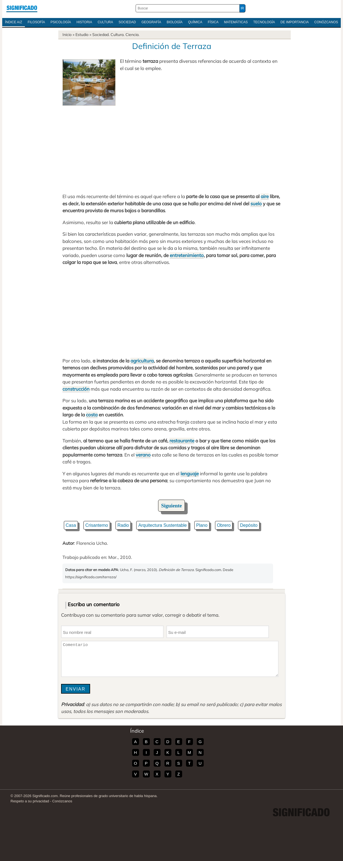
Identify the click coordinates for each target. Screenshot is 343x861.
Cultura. (117, 34)
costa (92, 414)
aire (265, 196)
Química (195, 22)
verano (143, 455)
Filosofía (36, 22)
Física (213, 22)
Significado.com (21, 8)
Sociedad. (100, 34)
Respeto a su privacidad (30, 801)
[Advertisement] (171, 147)
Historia (84, 22)
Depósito (248, 525)
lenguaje (189, 473)
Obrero (224, 525)
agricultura (142, 361)
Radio (123, 525)
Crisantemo (96, 525)
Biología (174, 22)
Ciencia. (132, 34)
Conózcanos (326, 22)
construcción (76, 389)
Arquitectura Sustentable (162, 525)
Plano (202, 525)
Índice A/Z (13, 22)
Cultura (105, 22)
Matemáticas (236, 22)
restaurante (181, 441)
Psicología (61, 22)
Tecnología (264, 22)
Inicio (67, 34)
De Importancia (295, 22)
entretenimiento (187, 255)
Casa (71, 525)
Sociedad (127, 22)
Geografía (151, 22)
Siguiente (171, 506)
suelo (256, 203)
